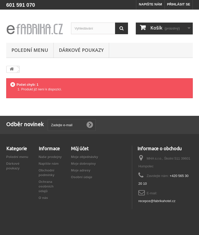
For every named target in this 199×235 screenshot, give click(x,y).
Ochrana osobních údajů (46, 186)
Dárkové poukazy (81, 50)
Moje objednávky (84, 157)
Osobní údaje (81, 177)
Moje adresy (80, 170)
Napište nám (49, 164)
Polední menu (29, 50)
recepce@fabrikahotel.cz (156, 201)
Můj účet (80, 148)
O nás (43, 198)
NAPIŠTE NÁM (150, 4)
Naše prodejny (50, 157)
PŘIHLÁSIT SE (178, 4)
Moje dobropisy (83, 164)
